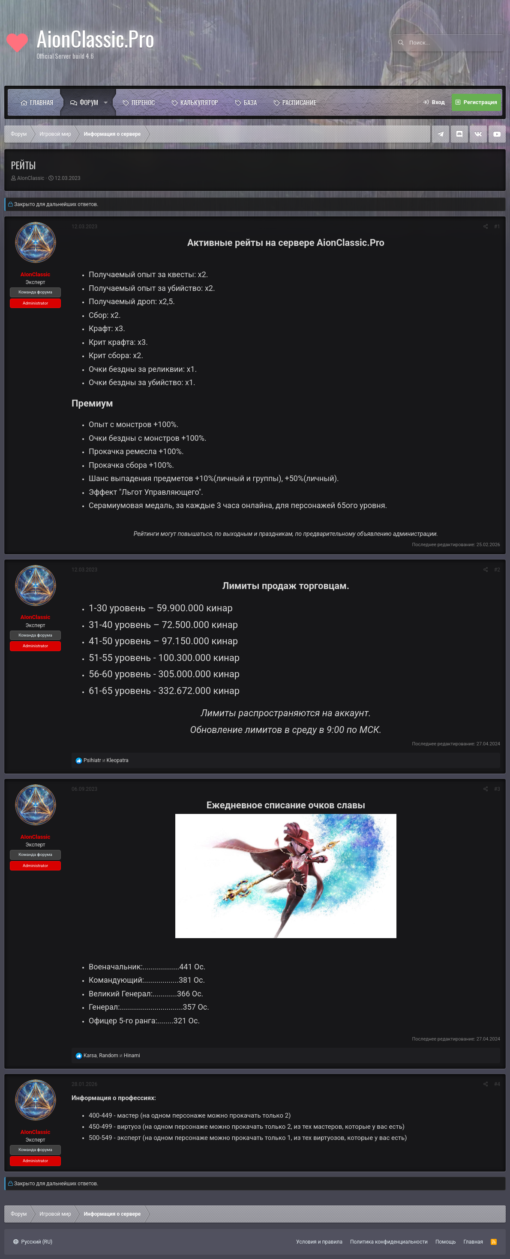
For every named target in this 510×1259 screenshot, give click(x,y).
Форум (89, 102)
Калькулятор (199, 102)
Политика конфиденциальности (389, 1242)
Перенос (143, 102)
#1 (497, 227)
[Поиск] (456, 42)
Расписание (299, 102)
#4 (497, 1084)
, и (112, 1056)
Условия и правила (319, 1242)
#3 (497, 789)
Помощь (445, 1242)
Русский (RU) (32, 1242)
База (250, 102)
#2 (497, 570)
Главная (41, 102)
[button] (108, 102)
